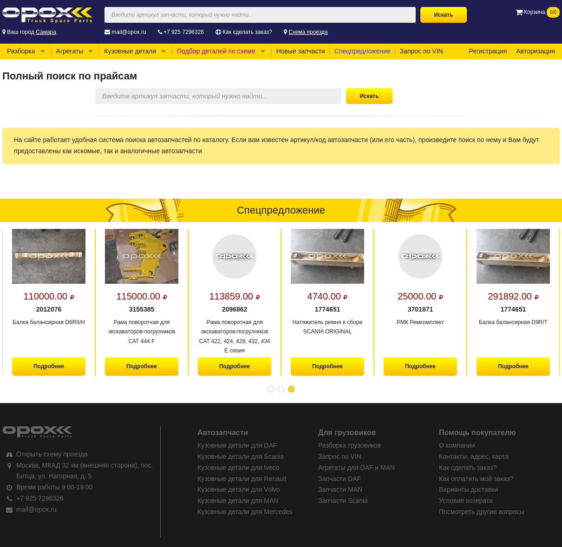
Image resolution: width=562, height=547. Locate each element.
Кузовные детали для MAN (237, 500)
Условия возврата (466, 500)
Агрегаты (70, 51)
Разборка (21, 51)
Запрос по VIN (421, 51)
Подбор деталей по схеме (216, 51)
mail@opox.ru (128, 32)
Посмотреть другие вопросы (481, 511)
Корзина (538, 12)
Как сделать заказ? (247, 32)
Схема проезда (308, 32)
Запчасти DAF (339, 478)
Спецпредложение (362, 51)
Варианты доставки (468, 489)
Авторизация (535, 51)
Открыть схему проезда (52, 454)
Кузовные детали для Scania (240, 456)
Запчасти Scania (343, 500)
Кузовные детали (130, 51)
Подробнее (48, 366)
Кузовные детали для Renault (242, 478)
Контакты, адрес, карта (474, 456)
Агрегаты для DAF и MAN (356, 467)
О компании (457, 445)
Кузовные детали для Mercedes (245, 511)
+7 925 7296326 (183, 32)
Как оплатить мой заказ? (476, 478)
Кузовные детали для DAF (237, 445)
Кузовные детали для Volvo (238, 489)
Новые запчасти (300, 51)
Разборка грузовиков (349, 445)
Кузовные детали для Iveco (238, 467)
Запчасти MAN (340, 489)
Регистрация (488, 51)
